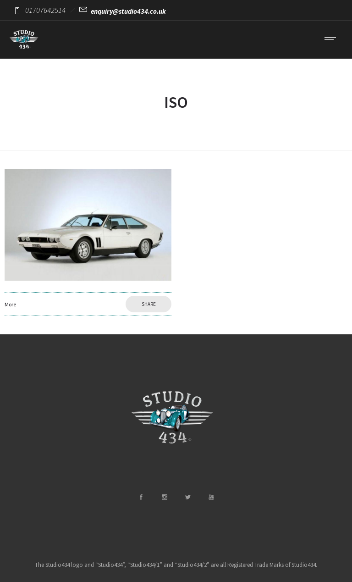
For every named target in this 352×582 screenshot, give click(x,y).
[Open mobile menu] (333, 39)
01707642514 (45, 10)
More (10, 304)
